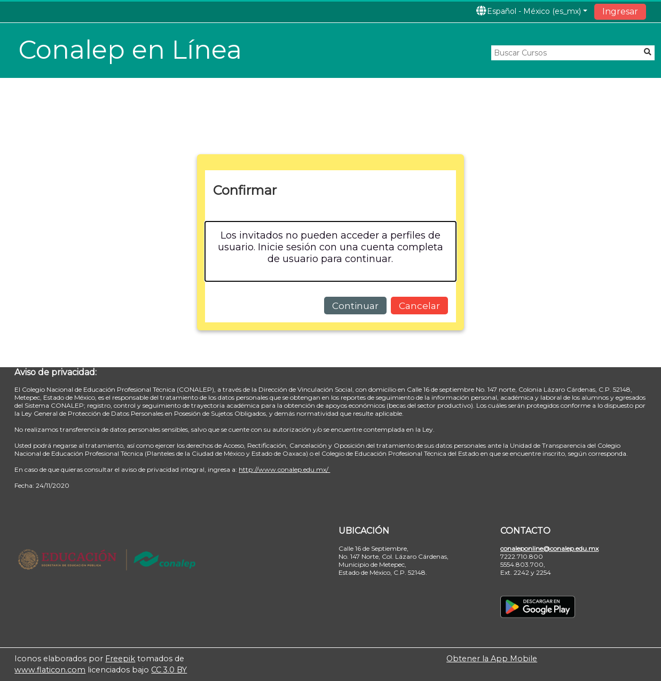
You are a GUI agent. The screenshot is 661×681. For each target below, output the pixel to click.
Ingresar (620, 11)
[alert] (330, 251)
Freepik (120, 658)
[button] (531, 11)
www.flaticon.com (49, 670)
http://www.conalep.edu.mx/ (284, 469)
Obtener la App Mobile (491, 658)
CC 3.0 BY (169, 670)
